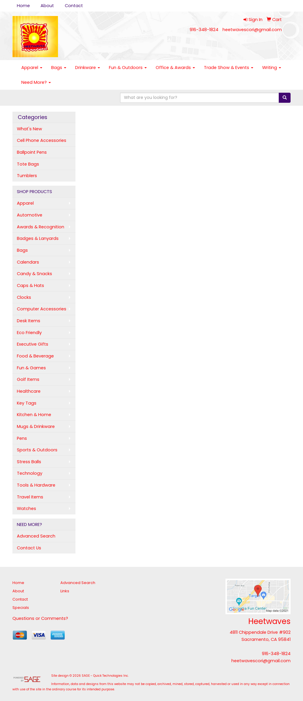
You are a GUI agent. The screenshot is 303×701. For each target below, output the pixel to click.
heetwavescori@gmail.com (252, 30)
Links (64, 591)
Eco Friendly (29, 333)
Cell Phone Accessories (41, 140)
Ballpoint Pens (32, 152)
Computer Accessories (41, 309)
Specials (20, 607)
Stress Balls (29, 462)
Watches (26, 508)
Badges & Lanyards (38, 238)
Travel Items (30, 497)
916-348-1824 (204, 30)
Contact (74, 6)
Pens (22, 438)
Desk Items (28, 321)
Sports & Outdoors (37, 450)
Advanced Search (36, 536)
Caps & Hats (30, 285)
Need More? (36, 82)
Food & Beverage (35, 356)
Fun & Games (31, 368)
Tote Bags (28, 164)
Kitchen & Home (34, 415)
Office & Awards (175, 67)
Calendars (28, 262)
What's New (29, 129)
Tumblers (27, 176)
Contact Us (29, 548)
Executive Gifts (32, 344)
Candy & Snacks (34, 274)
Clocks (24, 297)
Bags (58, 67)
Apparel (31, 67)
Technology (29, 473)
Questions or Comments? (40, 618)
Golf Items (28, 379)
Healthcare (29, 391)
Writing (271, 67)
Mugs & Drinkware (36, 426)
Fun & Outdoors (128, 67)
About (47, 6)
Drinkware (87, 67)
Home (23, 6)
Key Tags (26, 403)
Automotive (29, 215)
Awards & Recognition (40, 227)
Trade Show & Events (228, 67)
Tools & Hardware (36, 485)
